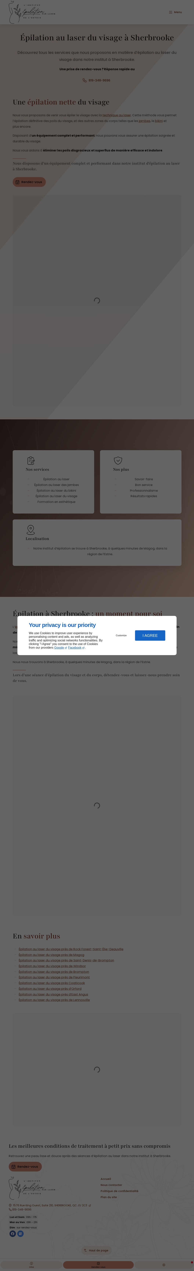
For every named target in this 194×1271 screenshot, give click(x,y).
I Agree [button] (150, 635)
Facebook (74, 647)
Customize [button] (121, 635)
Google (59, 647)
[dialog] (97, 635)
